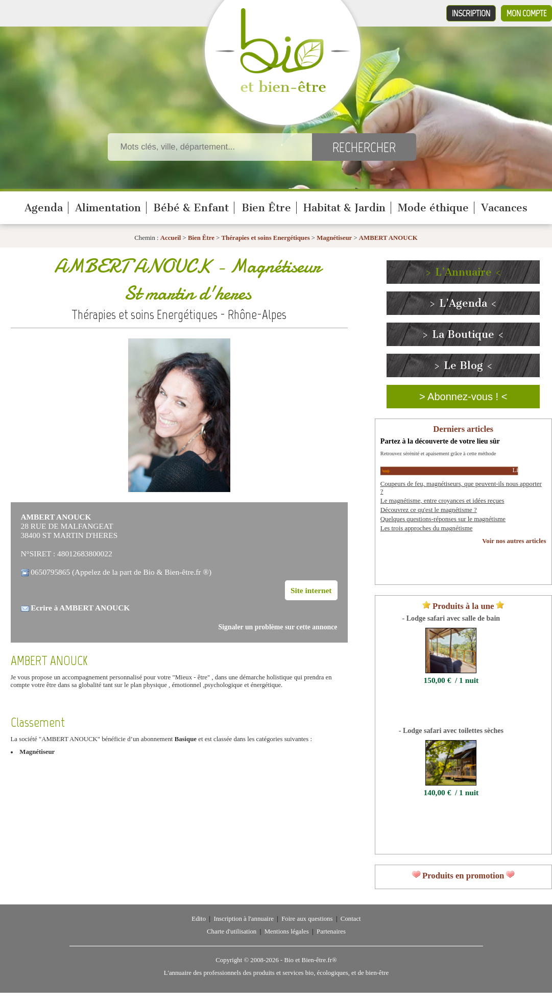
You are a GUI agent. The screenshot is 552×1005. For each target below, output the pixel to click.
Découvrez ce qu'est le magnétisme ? (428, 509)
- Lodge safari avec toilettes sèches (451, 730)
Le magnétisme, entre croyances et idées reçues (442, 500)
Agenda (44, 208)
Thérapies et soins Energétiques (266, 237)
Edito (198, 918)
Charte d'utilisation (231, 931)
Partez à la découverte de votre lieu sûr (440, 441)
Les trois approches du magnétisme (426, 528)
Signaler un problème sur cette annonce (278, 627)
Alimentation (108, 208)
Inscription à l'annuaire (243, 918)
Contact (351, 918)
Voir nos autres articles (514, 541)
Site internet (311, 590)
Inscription (471, 13)
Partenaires (331, 931)
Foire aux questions (306, 918)
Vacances (504, 208)
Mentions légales (287, 931)
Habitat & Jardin (344, 208)
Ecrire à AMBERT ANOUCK (80, 607)
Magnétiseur (334, 237)
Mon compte (526, 13)
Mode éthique (433, 208)
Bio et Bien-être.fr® (310, 960)
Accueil (170, 237)
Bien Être (266, 208)
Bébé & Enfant (191, 208)
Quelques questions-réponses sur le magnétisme (443, 519)
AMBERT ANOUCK (388, 237)
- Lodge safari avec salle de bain (451, 618)
